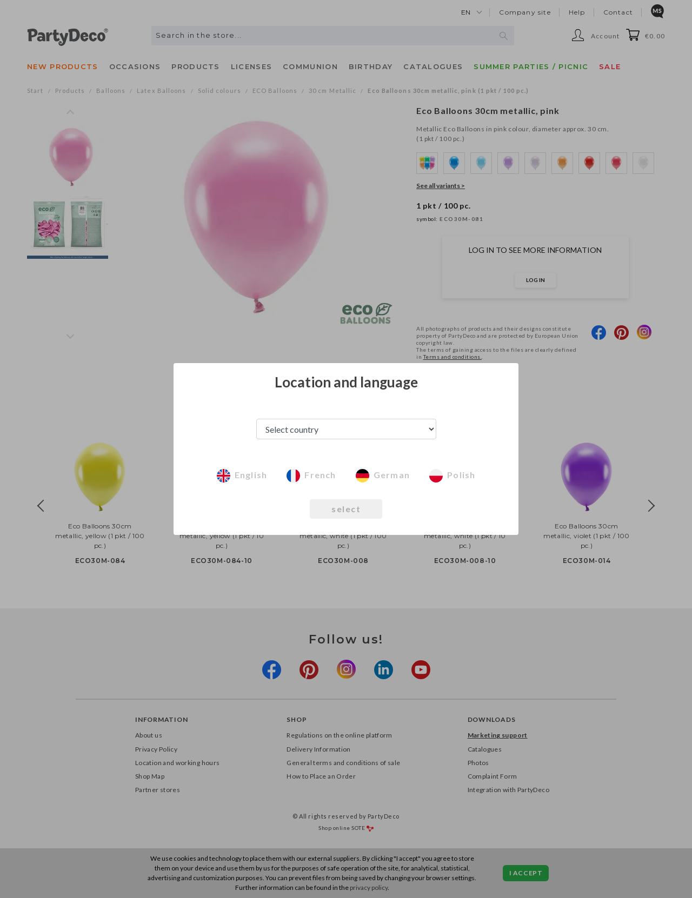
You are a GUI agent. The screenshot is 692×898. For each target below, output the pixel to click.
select (346, 509)
